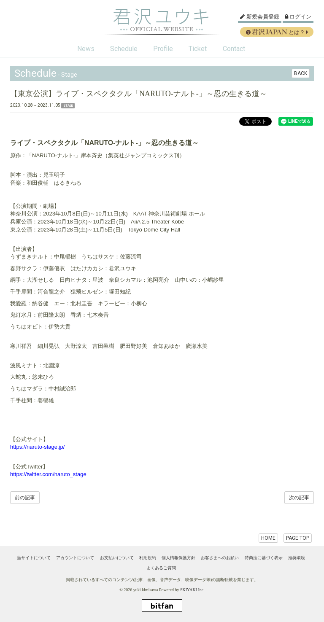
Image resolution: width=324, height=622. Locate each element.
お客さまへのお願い (220, 557)
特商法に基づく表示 (264, 557)
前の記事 (25, 498)
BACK (300, 73)
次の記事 (299, 498)
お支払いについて (117, 557)
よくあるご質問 (161, 567)
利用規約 (147, 557)
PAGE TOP (297, 538)
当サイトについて (34, 557)
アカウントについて (75, 557)
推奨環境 (296, 557)
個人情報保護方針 (178, 557)
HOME (268, 538)
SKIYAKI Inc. (192, 589)
